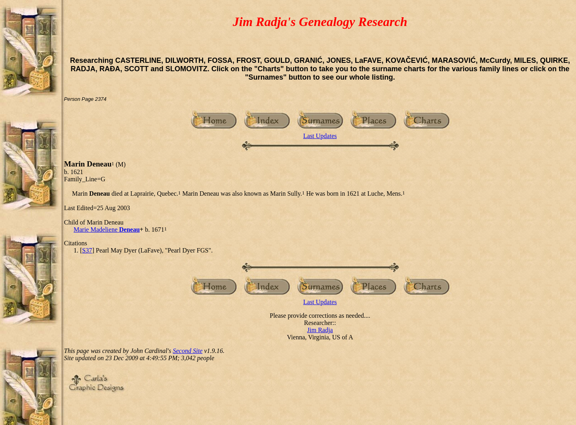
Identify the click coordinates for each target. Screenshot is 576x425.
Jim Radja (320, 330)
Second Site (187, 350)
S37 (87, 250)
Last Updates (320, 135)
